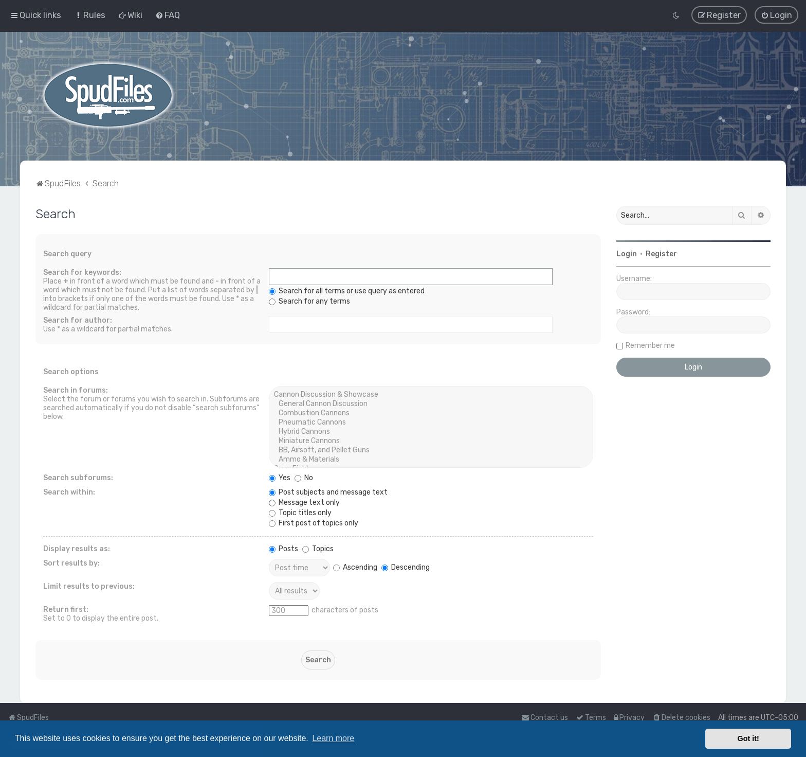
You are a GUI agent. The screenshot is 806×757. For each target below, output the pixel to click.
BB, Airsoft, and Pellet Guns (431, 449)
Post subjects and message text (328, 491)
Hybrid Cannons (431, 431)
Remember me (650, 345)
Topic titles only (300, 512)
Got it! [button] (748, 738)
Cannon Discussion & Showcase (431, 394)
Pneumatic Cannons (431, 422)
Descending (405, 566)
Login (626, 253)
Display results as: (76, 548)
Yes (279, 477)
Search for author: (77, 319)
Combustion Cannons (431, 412)
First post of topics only (313, 522)
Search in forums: (75, 389)
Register (661, 253)
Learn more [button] (333, 738)
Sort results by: (71, 562)
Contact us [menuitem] (544, 717)
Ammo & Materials (431, 459)
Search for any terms (309, 300)
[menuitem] (89, 15)
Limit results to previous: (89, 586)
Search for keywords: (82, 272)
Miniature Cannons (431, 440)
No (304, 477)
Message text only (304, 502)
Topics (318, 548)
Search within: (69, 491)
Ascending (355, 566)
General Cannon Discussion (431, 403)
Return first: (65, 609)
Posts (283, 548)
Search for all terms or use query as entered (347, 290)
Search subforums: (78, 477)
